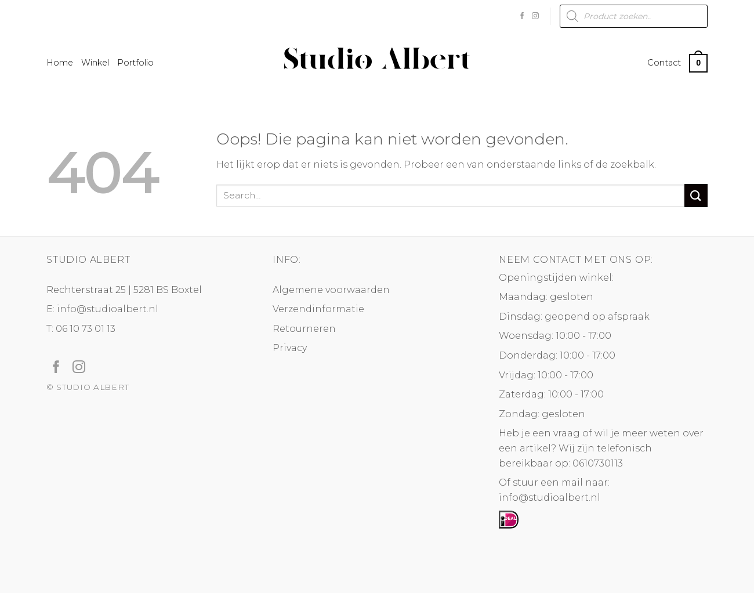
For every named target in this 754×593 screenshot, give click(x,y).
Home (59, 62)
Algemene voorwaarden (331, 289)
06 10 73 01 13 (85, 328)
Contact (664, 62)
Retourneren (304, 328)
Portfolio (135, 62)
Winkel (95, 62)
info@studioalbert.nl (107, 308)
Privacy (290, 347)
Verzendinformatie (318, 308)
